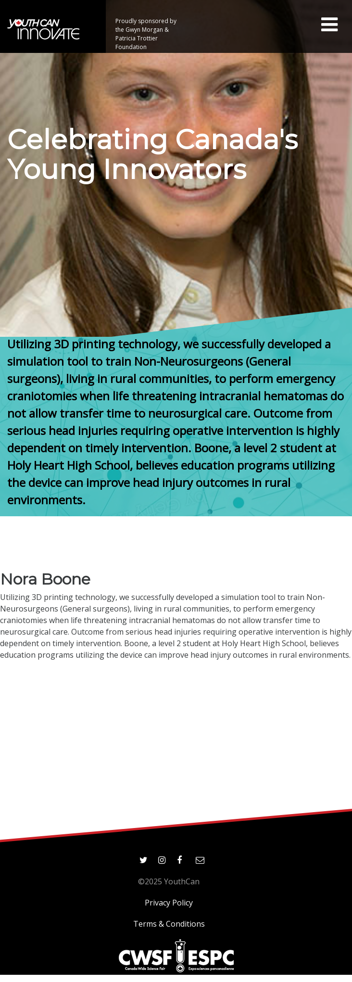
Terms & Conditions (169, 923)
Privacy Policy (169, 902)
